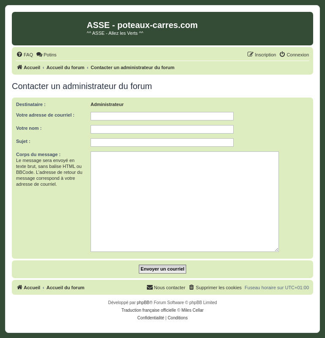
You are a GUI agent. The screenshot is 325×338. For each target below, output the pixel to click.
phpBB (143, 302)
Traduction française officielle (148, 310)
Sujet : (23, 141)
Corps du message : (38, 154)
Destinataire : (31, 104)
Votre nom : (28, 128)
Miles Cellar (193, 310)
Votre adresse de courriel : (45, 114)
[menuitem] (24, 55)
